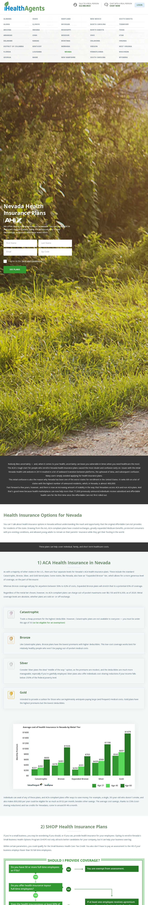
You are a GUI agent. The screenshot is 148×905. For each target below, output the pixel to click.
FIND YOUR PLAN (46, 18)
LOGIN (139, 5)
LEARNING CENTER (101, 18)
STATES (74, 18)
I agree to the (23, 261)
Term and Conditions (31, 261)
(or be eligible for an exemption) (49, 623)
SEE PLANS (15, 269)
